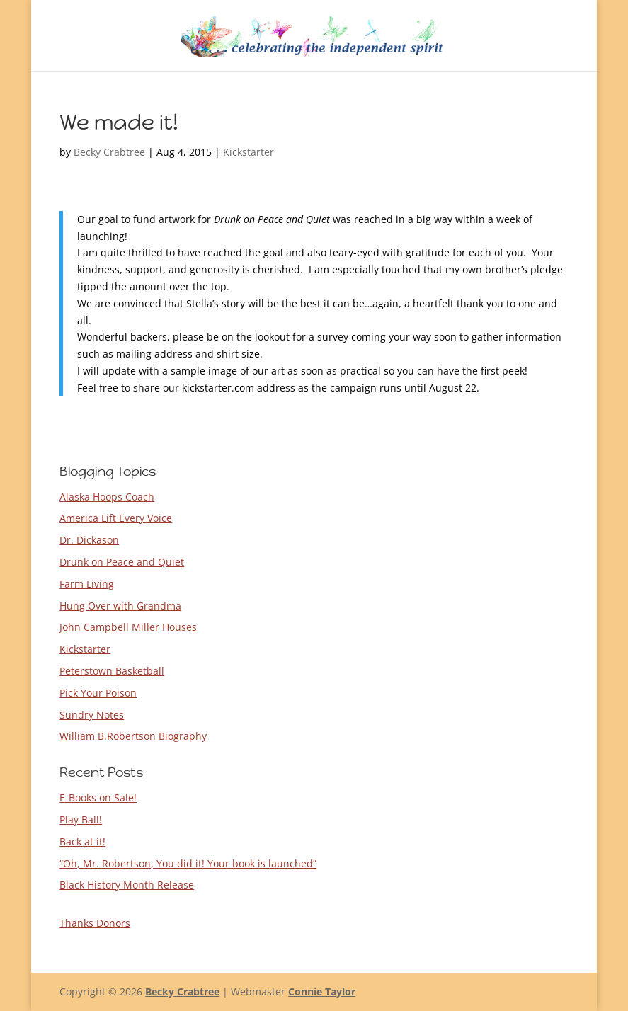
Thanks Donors (94, 923)
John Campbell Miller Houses (128, 627)
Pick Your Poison (98, 692)
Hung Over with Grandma (120, 605)
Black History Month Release (126, 884)
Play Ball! (80, 819)
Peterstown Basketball (111, 671)
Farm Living (86, 583)
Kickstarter (248, 152)
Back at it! (82, 841)
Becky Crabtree (109, 152)
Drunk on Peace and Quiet (121, 562)
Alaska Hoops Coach (106, 496)
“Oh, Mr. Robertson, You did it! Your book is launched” (187, 863)
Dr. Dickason (89, 540)
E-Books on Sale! (98, 797)
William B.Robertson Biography (133, 736)
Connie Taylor (321, 991)
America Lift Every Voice (115, 518)
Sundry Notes (91, 714)
